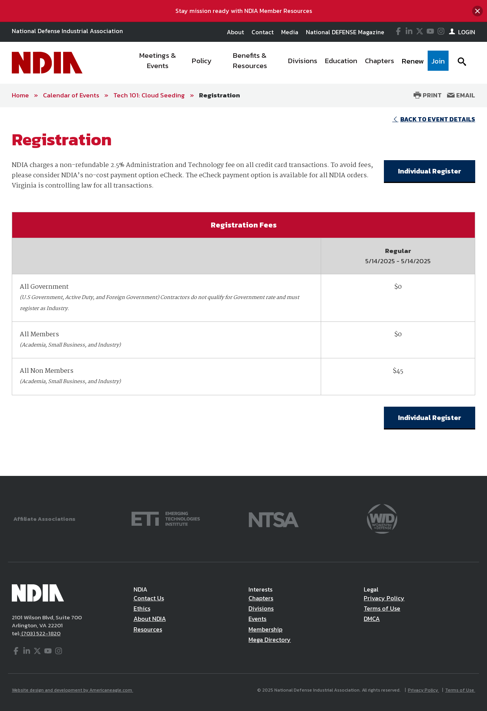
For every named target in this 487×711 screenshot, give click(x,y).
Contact (262, 32)
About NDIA (150, 618)
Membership (265, 629)
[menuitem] (158, 63)
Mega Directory (269, 639)
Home (20, 95)
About (235, 32)
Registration (219, 95)
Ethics (142, 608)
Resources (148, 629)
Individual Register (429, 171)
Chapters (260, 598)
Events (257, 618)
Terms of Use (382, 608)
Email (461, 95)
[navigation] (288, 63)
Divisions (261, 608)
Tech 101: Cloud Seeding (149, 95)
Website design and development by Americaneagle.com (72, 690)
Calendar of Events (71, 95)
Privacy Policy (384, 598)
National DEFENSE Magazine (345, 32)
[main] (243, 291)
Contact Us (149, 598)
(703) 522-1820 (40, 633)
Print (428, 95)
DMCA (372, 618)
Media (289, 32)
